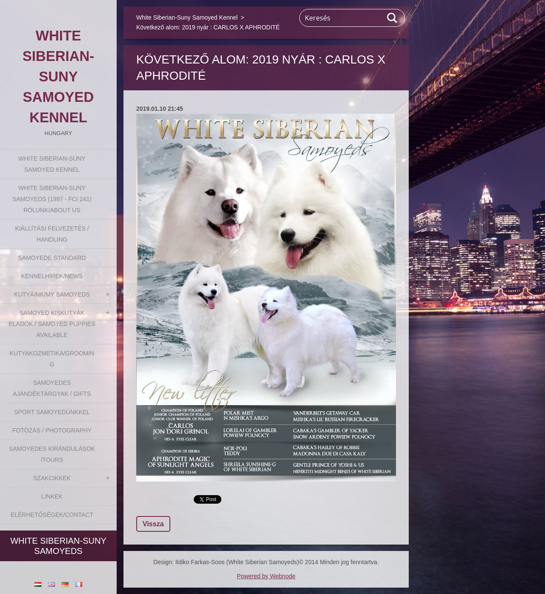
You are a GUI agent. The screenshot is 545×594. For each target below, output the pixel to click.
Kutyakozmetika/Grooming (52, 359)
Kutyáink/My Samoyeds (52, 294)
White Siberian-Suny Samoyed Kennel (52, 164)
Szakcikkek (52, 478)
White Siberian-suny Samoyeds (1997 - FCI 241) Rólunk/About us (52, 199)
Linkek (52, 496)
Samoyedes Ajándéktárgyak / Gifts (52, 388)
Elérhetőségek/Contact (52, 514)
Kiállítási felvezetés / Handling (52, 234)
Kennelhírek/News (52, 276)
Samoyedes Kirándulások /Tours (52, 454)
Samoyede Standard (52, 257)
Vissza (153, 524)
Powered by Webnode (266, 576)
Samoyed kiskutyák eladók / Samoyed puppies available (52, 323)
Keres (392, 18)
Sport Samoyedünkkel (52, 412)
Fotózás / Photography (52, 430)
